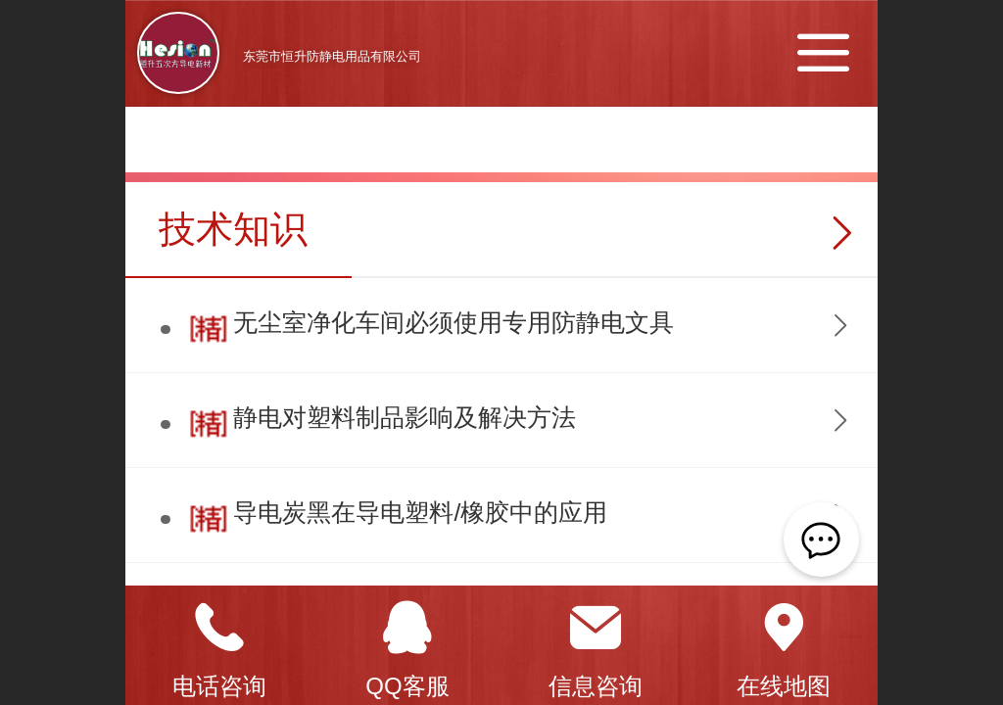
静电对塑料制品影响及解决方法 (404, 417)
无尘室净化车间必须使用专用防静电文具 (453, 322)
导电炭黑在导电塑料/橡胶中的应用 (420, 512)
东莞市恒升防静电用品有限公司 (332, 56)
